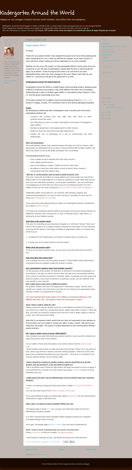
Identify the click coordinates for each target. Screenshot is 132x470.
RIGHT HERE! (56, 425)
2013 (106, 112)
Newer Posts (32, 449)
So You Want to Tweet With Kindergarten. (76, 187)
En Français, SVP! (108, 49)
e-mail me (77, 370)
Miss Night (10, 58)
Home (62, 449)
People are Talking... (108, 52)
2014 (106, 102)
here (48, 409)
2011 (106, 118)
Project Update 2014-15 (36, 45)
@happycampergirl (65, 432)
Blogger (87, 464)
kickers (72, 464)
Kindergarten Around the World (37, 13)
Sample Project (107, 55)
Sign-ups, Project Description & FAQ (114, 46)
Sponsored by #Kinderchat (111, 60)
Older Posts (91, 449)
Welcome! (105, 43)
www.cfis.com (85, 100)
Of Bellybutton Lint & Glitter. (45, 198)
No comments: (55, 442)
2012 (106, 115)
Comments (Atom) (41, 454)
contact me (72, 396)
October (109, 105)
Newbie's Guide (41, 206)
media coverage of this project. (63, 391)
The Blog (105, 58)
